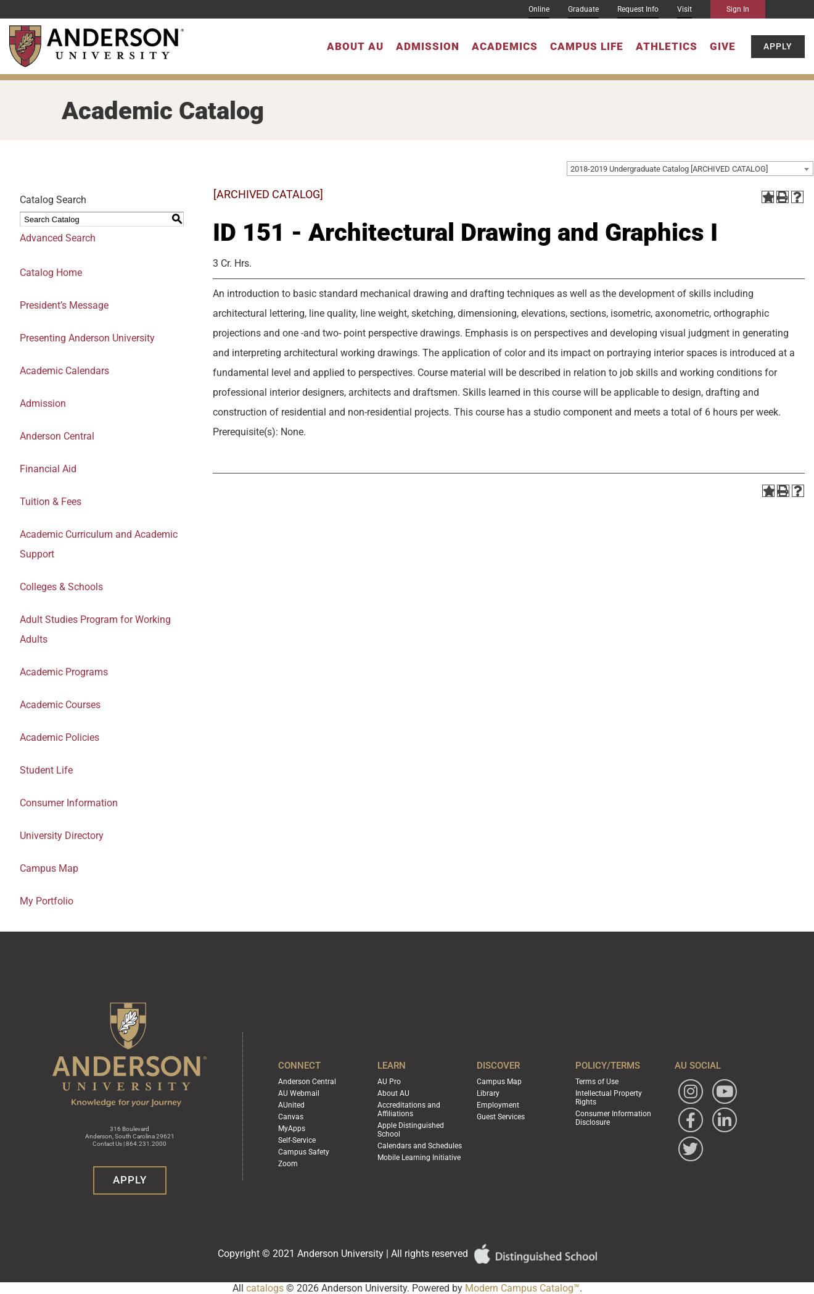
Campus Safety (303, 1152)
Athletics (666, 46)
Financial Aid (48, 469)
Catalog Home (51, 272)
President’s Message (64, 305)
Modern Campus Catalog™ (522, 1288)
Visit (684, 9)
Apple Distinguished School (410, 1129)
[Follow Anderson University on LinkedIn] (724, 1120)
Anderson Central (57, 436)
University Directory (62, 835)
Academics (505, 46)
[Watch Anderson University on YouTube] (724, 1091)
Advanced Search (58, 238)
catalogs (265, 1288)
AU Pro (389, 1081)
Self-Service (297, 1140)
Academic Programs (64, 672)
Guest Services (501, 1116)
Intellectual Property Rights (608, 1097)
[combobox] (690, 168)
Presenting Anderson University (87, 338)
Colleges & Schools (61, 587)
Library (488, 1093)
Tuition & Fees (50, 501)
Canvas (290, 1116)
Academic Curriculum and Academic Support (99, 544)
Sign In (737, 9)
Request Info (638, 9)
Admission (427, 46)
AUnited (291, 1105)
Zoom (288, 1163)
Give (723, 46)
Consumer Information (69, 803)
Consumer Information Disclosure (613, 1118)
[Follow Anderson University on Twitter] (690, 1149)
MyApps (291, 1128)
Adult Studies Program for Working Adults (95, 629)
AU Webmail (298, 1093)
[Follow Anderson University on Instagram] (690, 1091)
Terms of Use (597, 1081)
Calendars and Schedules (419, 1146)
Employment (498, 1105)
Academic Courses (60, 705)
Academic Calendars (64, 371)
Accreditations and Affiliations (408, 1109)
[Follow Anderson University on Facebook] (690, 1120)
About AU (355, 46)
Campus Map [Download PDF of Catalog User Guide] (49, 868)
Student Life (46, 770)
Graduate (583, 9)
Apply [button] (777, 46)
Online (538, 9)
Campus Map (499, 1081)
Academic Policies (59, 737)
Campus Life (586, 46)
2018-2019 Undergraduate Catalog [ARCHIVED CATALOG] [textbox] (669, 168)
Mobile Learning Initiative (419, 1157)
